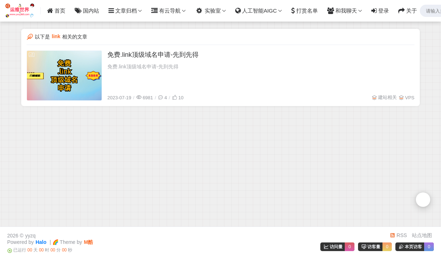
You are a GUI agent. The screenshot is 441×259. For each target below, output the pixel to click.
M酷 (88, 242)
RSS (398, 235)
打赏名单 (304, 11)
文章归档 (122, 11)
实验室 (207, 10)
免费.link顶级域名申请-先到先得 (153, 54)
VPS (409, 97)
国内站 (87, 11)
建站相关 (387, 97)
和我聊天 (342, 11)
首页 (56, 11)
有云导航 (166, 11)
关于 (407, 11)
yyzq (30, 235)
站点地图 (422, 235)
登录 (380, 11)
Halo (41, 242)
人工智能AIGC (256, 11)
